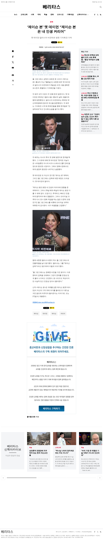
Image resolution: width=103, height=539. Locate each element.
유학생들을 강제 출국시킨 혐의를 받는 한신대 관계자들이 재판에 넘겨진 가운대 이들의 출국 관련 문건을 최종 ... (90, 68)
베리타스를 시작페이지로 (8, 2)
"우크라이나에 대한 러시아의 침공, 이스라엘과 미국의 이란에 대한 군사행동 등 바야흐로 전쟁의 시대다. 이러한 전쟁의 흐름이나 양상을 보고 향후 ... (38, 463)
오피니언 (60, 14)
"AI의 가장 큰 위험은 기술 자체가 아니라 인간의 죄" (90, 453)
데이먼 (45, 313)
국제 (39, 14)
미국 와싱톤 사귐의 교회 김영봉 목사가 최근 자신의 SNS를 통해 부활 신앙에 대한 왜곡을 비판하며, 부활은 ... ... (89, 85)
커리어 (63, 313)
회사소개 (58, 531)
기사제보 (77, 531)
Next (100, 478)
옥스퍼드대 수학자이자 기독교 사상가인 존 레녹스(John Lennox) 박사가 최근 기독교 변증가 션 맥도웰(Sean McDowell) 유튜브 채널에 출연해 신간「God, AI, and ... (90, 464)
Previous (3, 478)
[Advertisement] (51, 504)
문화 (52, 14)
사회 (32, 14)
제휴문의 (71, 531)
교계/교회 (24, 14)
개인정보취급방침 (87, 531)
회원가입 (94, 2)
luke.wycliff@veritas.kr (46, 302)
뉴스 (15, 14)
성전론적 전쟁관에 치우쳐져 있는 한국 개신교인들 (38, 453)
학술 (45, 14)
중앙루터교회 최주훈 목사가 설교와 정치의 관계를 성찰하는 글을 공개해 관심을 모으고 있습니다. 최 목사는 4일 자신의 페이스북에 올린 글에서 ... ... (64, 461)
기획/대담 (70, 14)
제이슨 (36, 313)
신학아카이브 (82, 14)
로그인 (100, 2)
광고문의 (64, 531)
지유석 (41, 47)
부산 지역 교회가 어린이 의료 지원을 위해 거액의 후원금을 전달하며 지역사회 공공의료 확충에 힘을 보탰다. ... (90, 106)
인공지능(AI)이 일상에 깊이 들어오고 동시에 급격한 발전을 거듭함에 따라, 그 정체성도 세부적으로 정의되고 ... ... (90, 127)
